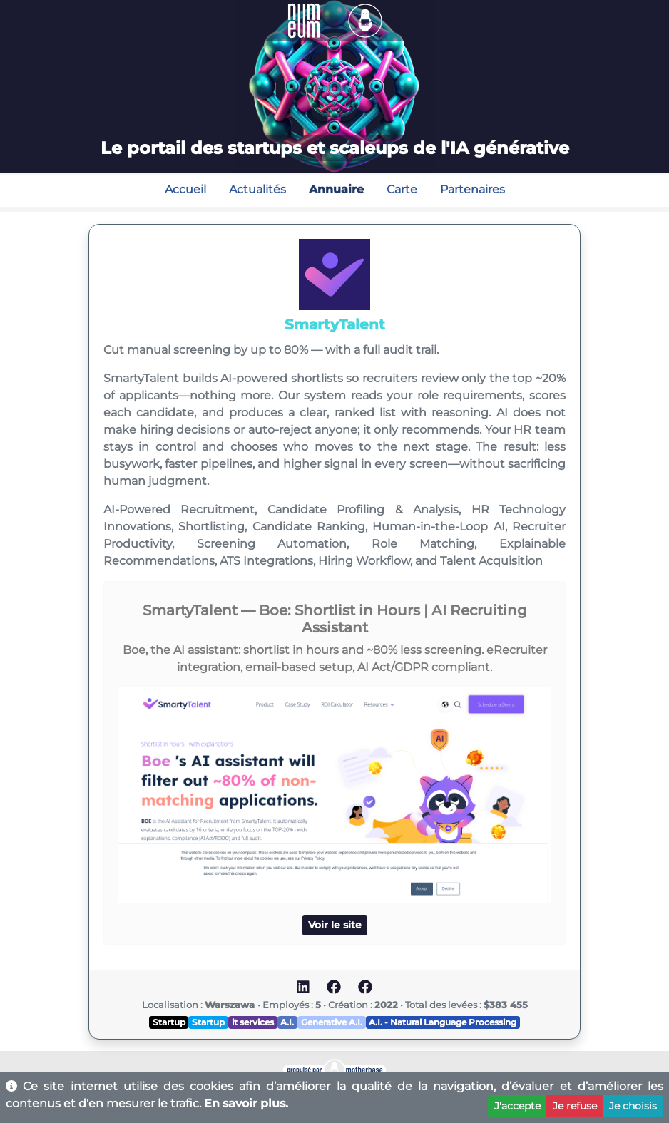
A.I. (287, 1022)
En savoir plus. (246, 1103)
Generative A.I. (331, 1022)
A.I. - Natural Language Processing (442, 1022)
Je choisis (633, 1105)
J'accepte (517, 1105)
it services (253, 1022)
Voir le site (335, 924)
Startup (169, 1022)
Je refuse (575, 1105)
